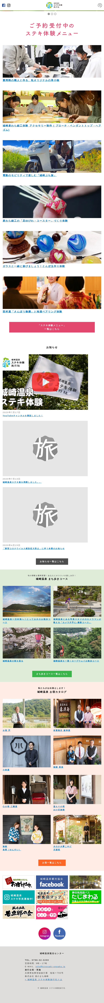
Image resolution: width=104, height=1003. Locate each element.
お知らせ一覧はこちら (52, 561)
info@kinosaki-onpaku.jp (50, 966)
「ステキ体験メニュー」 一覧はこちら (52, 327)
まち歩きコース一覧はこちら (52, 674)
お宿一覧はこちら (52, 863)
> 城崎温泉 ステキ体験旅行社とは (43, 979)
